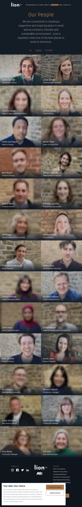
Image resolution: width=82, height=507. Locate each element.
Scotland (49, 50)
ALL (31, 50)
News (60, 5)
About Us (47, 5)
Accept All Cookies (55, 487)
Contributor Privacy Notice (61, 477)
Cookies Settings (55, 493)
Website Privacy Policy (60, 471)
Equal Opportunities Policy (61, 480)
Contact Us (67, 5)
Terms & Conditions (59, 469)
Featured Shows (31, 5)
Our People (54, 5)
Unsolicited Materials (59, 474)
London (38, 50)
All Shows (40, 5)
